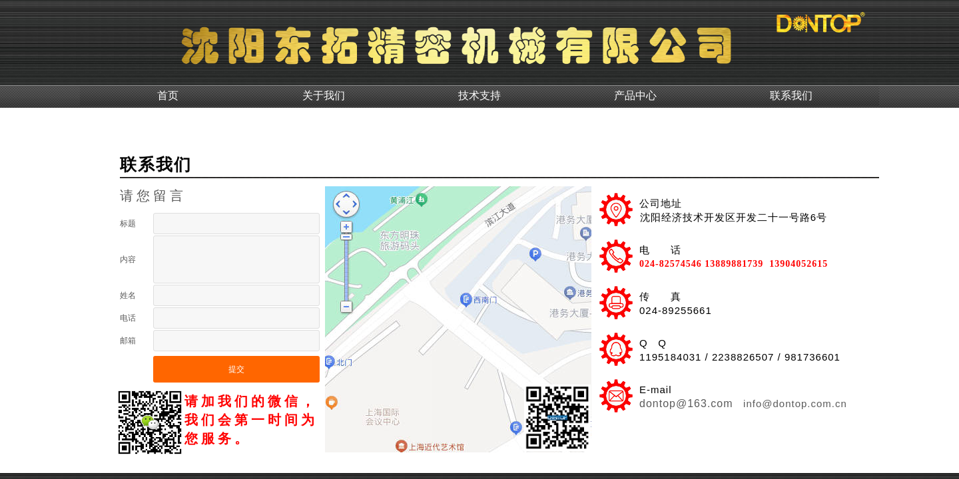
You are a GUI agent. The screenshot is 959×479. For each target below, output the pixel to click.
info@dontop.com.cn (793, 403)
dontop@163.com (686, 403)
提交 (236, 369)
